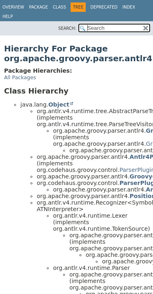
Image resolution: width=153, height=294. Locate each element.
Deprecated (104, 7)
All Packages (20, 77)
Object (58, 104)
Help (7, 16)
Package (38, 7)
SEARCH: (67, 28)
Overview (13, 7)
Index (128, 7)
